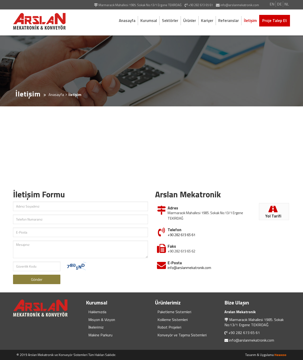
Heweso (280, 354)
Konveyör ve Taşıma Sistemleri (182, 335)
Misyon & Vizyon (101, 319)
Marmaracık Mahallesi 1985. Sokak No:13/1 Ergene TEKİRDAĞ (254, 322)
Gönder (36, 279)
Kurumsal (148, 20)
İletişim (250, 20)
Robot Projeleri (169, 327)
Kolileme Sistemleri (172, 319)
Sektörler (170, 20)
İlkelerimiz (96, 327)
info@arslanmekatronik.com (189, 266)
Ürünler (189, 20)
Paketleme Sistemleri (174, 312)
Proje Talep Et (274, 20)
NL (286, 4)
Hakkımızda (97, 312)
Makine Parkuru (100, 335)
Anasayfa (127, 20)
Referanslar (228, 20)
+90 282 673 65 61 (181, 234)
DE (279, 4)
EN (272, 4)
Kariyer (207, 20)
